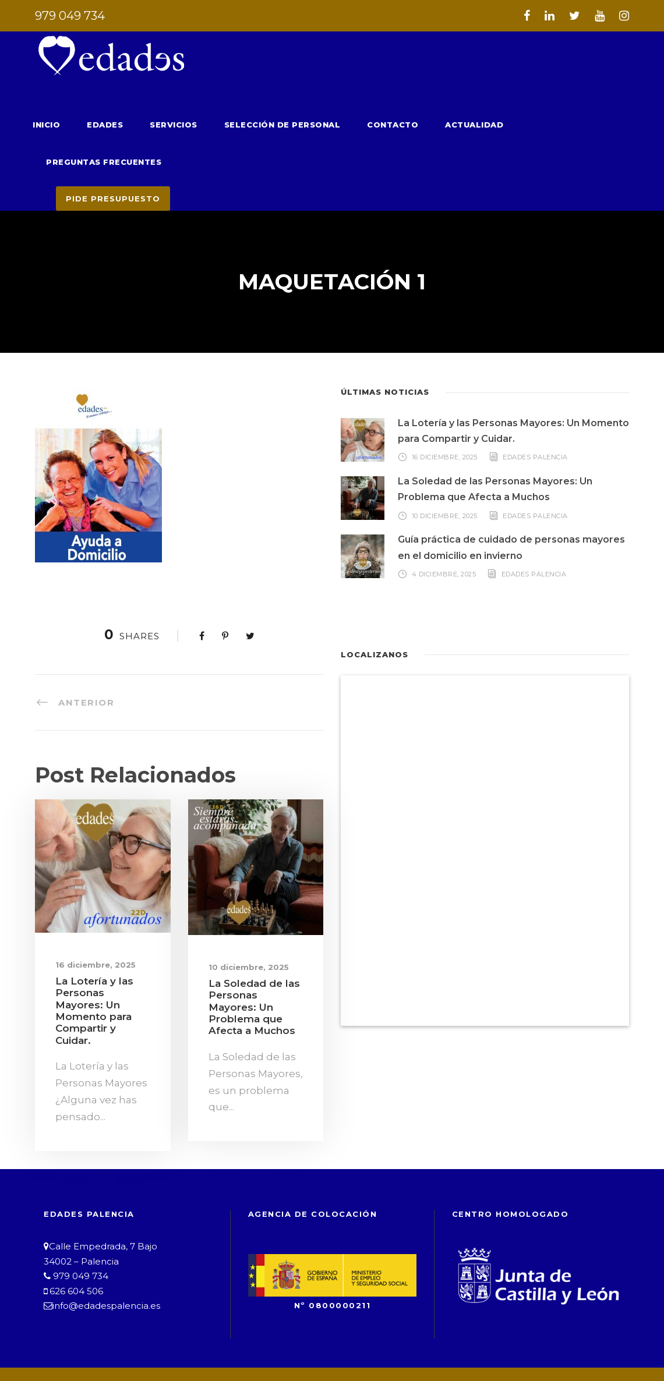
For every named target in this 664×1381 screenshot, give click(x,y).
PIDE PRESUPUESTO (109, 161)
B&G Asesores (455, 1351)
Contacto (371, 124)
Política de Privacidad (309, 1337)
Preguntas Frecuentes (553, 124)
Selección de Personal (268, 124)
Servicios (166, 124)
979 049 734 (67, 15)
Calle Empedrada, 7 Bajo (97, 1187)
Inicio (45, 124)
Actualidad (446, 124)
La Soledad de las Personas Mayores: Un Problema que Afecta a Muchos (254, 963)
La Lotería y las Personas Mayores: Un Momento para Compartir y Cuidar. (101, 961)
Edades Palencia (536, 419)
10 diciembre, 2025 (242, 929)
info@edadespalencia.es (100, 1247)
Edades (101, 124)
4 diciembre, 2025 (443, 536)
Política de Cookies (439, 1337)
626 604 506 (72, 1232)
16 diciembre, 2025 (89, 927)
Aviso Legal (202, 1337)
